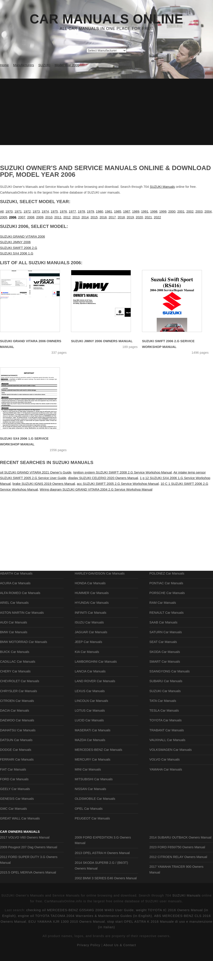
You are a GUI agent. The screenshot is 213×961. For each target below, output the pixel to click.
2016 (103, 217)
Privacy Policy (88, 945)
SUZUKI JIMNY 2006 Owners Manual (101, 341)
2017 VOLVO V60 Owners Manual (24, 837)
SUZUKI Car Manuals (165, 691)
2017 (112, 217)
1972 (27, 211)
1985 (117, 211)
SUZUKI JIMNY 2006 (15, 242)
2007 (22, 217)
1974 (45, 211)
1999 (162, 211)
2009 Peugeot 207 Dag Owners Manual (28, 847)
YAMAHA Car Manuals (165, 769)
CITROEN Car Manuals (17, 701)
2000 (172, 211)
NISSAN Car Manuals (90, 789)
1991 (144, 211)
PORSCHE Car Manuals (167, 593)
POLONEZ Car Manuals (166, 573)
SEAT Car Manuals (163, 642)
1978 (81, 211)
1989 (135, 211)
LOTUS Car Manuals (90, 710)
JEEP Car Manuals (88, 642)
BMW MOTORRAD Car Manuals (23, 642)
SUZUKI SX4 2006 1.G (16, 253)
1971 (18, 211)
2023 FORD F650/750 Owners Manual (177, 847)
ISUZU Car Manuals (89, 622)
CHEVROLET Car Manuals (19, 681)
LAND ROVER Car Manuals (95, 681)
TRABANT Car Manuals (166, 730)
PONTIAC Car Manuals (166, 583)
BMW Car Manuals (13, 632)
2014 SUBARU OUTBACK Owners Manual (180, 837)
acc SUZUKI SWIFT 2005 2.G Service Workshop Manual (118, 483)
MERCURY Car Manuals (92, 759)
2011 (58, 217)
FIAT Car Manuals (13, 769)
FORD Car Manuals (14, 779)
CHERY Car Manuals (15, 671)
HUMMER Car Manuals (92, 593)
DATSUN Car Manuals (16, 740)
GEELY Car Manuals (15, 789)
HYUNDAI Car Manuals (92, 602)
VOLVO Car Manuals (164, 759)
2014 (85, 217)
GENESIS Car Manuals (17, 798)
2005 (3, 217)
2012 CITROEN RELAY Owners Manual (178, 857)
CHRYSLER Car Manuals (18, 691)
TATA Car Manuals (162, 701)
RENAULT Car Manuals (166, 612)
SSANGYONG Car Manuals (169, 671)
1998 (154, 211)
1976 (63, 211)
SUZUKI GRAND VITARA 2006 (22, 236)
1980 (99, 211)
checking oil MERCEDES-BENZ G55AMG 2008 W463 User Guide (80, 910)
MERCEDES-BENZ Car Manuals (98, 749)
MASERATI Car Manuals (92, 730)
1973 (36, 211)
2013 (76, 217)
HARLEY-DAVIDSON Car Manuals (100, 573)
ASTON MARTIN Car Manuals (22, 612)
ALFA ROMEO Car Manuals (20, 593)
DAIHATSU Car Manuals (18, 730)
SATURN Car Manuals (165, 632)
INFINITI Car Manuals (90, 612)
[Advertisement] (106, 112)
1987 (126, 211)
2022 (157, 217)
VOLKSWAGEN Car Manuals (170, 749)
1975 (54, 211)
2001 (181, 211)
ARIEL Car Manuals (14, 602)
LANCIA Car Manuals (90, 671)
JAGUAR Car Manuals (91, 632)
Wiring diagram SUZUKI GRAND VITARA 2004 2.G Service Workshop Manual (96, 489)
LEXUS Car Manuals (90, 691)
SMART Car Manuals (164, 661)
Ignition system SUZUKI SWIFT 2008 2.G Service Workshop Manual (122, 472)
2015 (94, 217)
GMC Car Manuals (13, 808)
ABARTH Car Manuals (16, 573)
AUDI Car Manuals (13, 622)
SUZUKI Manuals (162, 186)
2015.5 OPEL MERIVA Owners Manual (28, 872)
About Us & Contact (119, 945)
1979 (90, 211)
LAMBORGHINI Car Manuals (96, 661)
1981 (108, 211)
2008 (30, 217)
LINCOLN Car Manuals (91, 701)
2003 (199, 211)
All (2, 211)
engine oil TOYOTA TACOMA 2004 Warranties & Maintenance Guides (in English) (85, 916)
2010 (49, 217)
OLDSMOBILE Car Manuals (95, 798)
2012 (67, 217)
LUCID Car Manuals (89, 720)
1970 (9, 211)
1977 (72, 211)
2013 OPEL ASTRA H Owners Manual (102, 853)
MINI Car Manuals (88, 769)
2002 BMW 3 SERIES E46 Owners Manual (106, 878)
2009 (39, 217)
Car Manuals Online (106, 19)
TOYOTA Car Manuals (165, 720)
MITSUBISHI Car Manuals (94, 779)
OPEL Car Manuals (89, 808)
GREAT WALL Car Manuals (20, 818)
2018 (121, 217)
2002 (190, 211)
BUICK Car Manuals (14, 652)
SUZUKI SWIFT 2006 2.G (18, 248)
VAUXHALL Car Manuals (167, 740)
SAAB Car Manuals (163, 622)
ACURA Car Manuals (15, 583)
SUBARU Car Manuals (165, 681)
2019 (130, 217)
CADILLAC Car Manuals (17, 661)
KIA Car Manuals (87, 652)
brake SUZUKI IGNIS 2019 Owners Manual (43, 483)
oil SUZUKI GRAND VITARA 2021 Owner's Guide (35, 472)
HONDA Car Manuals (90, 583)
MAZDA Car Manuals (90, 740)
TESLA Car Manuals (164, 710)
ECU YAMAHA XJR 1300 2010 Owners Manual (66, 921)
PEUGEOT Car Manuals (92, 818)
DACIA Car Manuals (14, 710)
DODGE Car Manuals (15, 749)
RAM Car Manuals (162, 602)
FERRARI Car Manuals (17, 759)
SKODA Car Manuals (164, 652)
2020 (139, 217)
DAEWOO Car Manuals (17, 720)
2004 (208, 211)
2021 (148, 217)
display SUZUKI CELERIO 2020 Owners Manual (103, 478)
